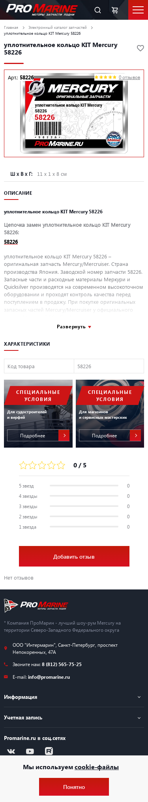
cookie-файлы (97, 766)
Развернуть (71, 326)
